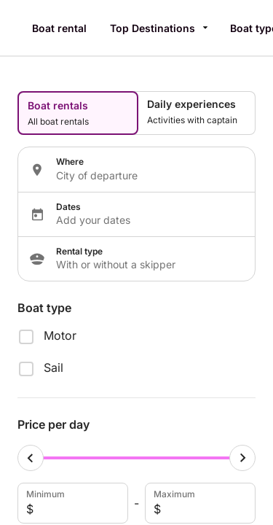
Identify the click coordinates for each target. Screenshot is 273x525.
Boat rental (59, 28)
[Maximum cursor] (242, 458)
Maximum (199, 503)
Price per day (53, 424)
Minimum (71, 503)
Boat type (44, 307)
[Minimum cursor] (30, 458)
